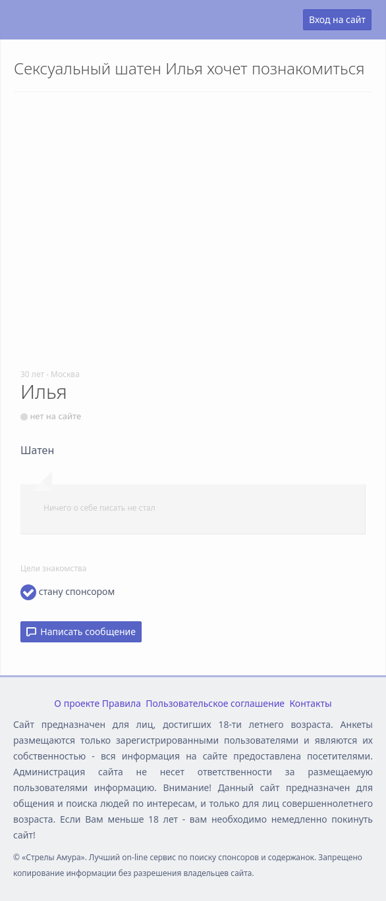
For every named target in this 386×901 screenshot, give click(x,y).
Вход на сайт (337, 19)
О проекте (76, 703)
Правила (121, 703)
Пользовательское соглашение (215, 703)
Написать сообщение (81, 631)
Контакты (310, 703)
